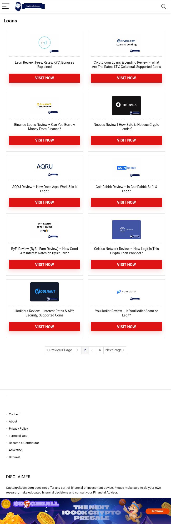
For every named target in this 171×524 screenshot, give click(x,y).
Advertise (15, 450)
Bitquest (14, 457)
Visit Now (44, 78)
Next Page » (114, 350)
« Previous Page (59, 350)
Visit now (126, 140)
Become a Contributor (24, 443)
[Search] (163, 6)
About (13, 421)
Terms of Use (18, 436)
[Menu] (5, 6)
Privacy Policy (18, 428)
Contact (14, 414)
